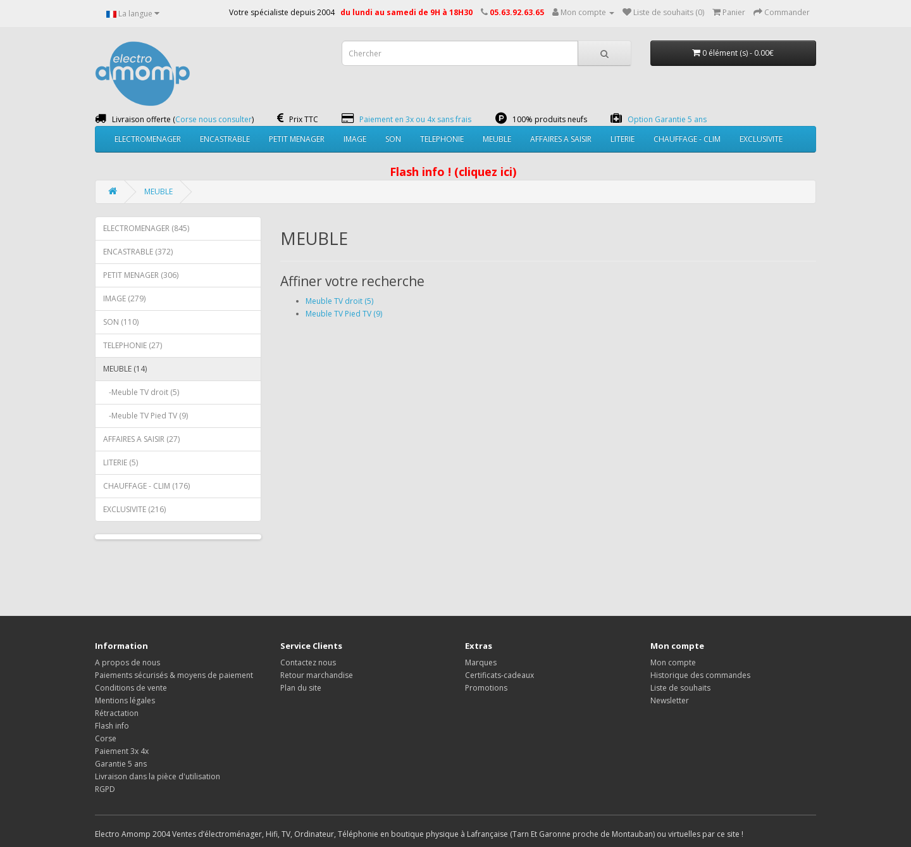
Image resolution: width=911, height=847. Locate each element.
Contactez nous (308, 662)
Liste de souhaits (680, 687)
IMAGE (355, 139)
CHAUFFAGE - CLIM (687, 139)
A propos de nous (127, 662)
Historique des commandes (700, 675)
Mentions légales (125, 700)
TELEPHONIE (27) (132, 345)
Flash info (112, 725)
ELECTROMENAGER (148, 139)
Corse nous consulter (213, 119)
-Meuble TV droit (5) (141, 392)
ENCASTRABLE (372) (138, 251)
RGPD (105, 789)
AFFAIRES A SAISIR (561, 139)
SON (393, 139)
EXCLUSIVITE (761, 139)
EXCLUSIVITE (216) (134, 509)
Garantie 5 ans (121, 763)
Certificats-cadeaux (499, 675)
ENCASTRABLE (225, 139)
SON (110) (121, 322)
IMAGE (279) (124, 298)
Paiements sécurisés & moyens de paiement (174, 675)
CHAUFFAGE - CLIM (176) (146, 485)
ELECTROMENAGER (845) (146, 228)
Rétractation (117, 713)
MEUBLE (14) (125, 368)
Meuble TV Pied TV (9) (344, 313)
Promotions (486, 687)
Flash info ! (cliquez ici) (453, 171)
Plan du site (300, 687)
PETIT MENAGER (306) (140, 275)
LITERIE (622, 139)
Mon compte (673, 662)
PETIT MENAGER (297, 139)
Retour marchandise (316, 675)
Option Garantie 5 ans (667, 119)
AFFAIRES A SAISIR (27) (141, 439)
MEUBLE (497, 139)
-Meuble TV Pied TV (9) (145, 415)
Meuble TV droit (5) (339, 301)
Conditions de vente (131, 687)
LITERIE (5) (120, 462)
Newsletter (669, 700)
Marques (481, 662)
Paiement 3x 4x (122, 751)
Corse (105, 738)
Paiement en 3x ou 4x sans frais (415, 119)
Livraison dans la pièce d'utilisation (157, 776)
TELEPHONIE (442, 139)
